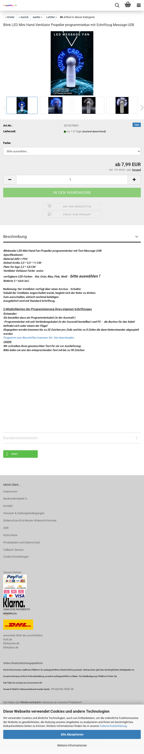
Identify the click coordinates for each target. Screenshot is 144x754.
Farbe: (7, 143)
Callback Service (13, 549)
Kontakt (8, 505)
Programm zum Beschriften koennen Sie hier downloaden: (38, 337)
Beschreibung (15, 236)
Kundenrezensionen (20, 438)
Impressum (10, 491)
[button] (9, 180)
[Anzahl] (72, 180)
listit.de (7, 639)
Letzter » (51, 17)
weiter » (37, 17)
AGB (6, 527)
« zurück (24, 17)
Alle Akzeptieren (72, 734)
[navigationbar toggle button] (138, 5)
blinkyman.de (11, 643)
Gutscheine (10, 535)
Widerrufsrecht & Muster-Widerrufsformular (29, 520)
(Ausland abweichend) (94, 131)
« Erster (9, 17)
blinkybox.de (10, 647)
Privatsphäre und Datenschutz (21, 542)
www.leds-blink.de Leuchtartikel (22, 635)
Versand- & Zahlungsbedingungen (23, 513)
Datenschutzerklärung (113, 726)
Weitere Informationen (72, 745)
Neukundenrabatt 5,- (15, 498)
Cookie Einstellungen (16, 556)
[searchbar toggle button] (117, 5)
